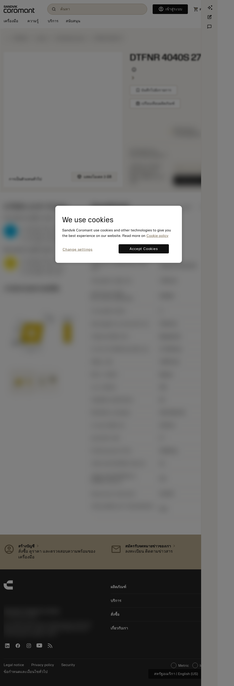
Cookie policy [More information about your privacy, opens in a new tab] (157, 235)
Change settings (78, 249)
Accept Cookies (144, 249)
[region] (118, 234)
